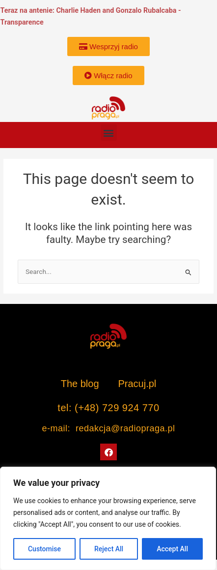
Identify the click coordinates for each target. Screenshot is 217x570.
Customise (44, 549)
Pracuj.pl (137, 383)
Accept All (172, 549)
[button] (109, 132)
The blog (81, 383)
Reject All (108, 549)
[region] (108, 518)
